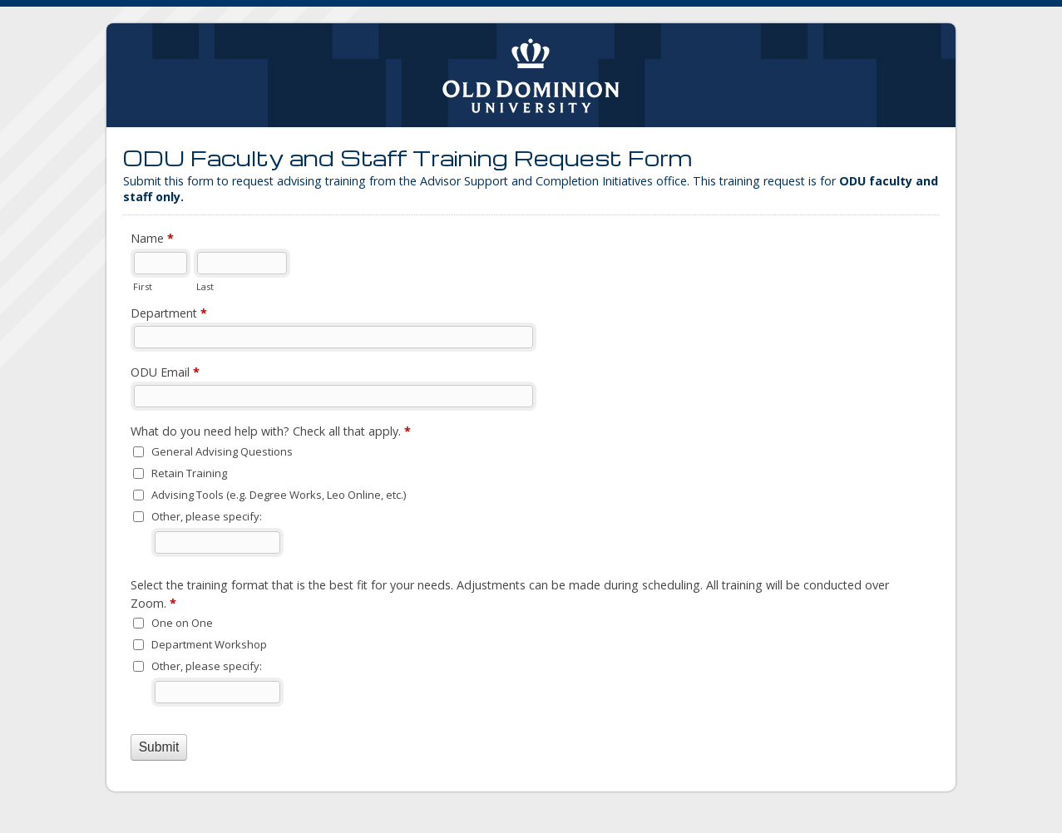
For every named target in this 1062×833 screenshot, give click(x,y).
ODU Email (165, 373)
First (142, 286)
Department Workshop (209, 644)
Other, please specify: (206, 516)
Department (169, 314)
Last (205, 286)
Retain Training (189, 473)
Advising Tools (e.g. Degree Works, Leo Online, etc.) (278, 494)
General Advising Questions (222, 451)
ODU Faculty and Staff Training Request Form (531, 75)
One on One (182, 622)
